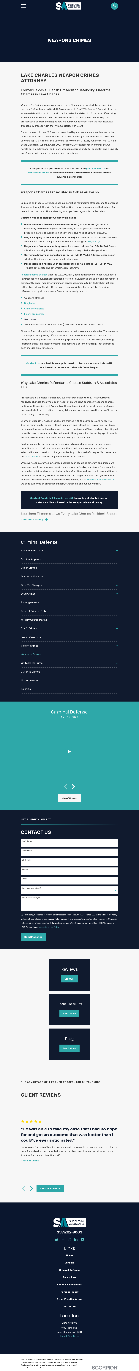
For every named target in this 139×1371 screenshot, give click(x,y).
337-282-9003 (69, 1232)
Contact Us (69, 1306)
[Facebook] (63, 1239)
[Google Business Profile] (56, 1239)
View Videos (69, 798)
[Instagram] (69, 1239)
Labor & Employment (69, 1284)
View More (69, 1013)
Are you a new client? (31, 888)
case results (31, 456)
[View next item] (73, 786)
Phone (25, 869)
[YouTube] (82, 1239)
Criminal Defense (69, 1270)
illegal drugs (94, 241)
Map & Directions (69, 1336)
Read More (69, 1048)
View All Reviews (50, 1188)
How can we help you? (31, 898)
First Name (27, 841)
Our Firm (69, 1262)
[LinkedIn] (76, 1239)
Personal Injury (69, 1292)
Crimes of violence (34, 308)
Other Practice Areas (69, 1299)
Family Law (69, 1277)
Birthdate (26, 860)
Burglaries (29, 303)
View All (69, 978)
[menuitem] (68, 550)
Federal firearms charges (34, 274)
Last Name (27, 851)
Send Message (33, 936)
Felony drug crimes (34, 314)
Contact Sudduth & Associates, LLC (51, 498)
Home (69, 1255)
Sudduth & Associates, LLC (101, 479)
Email (24, 879)
